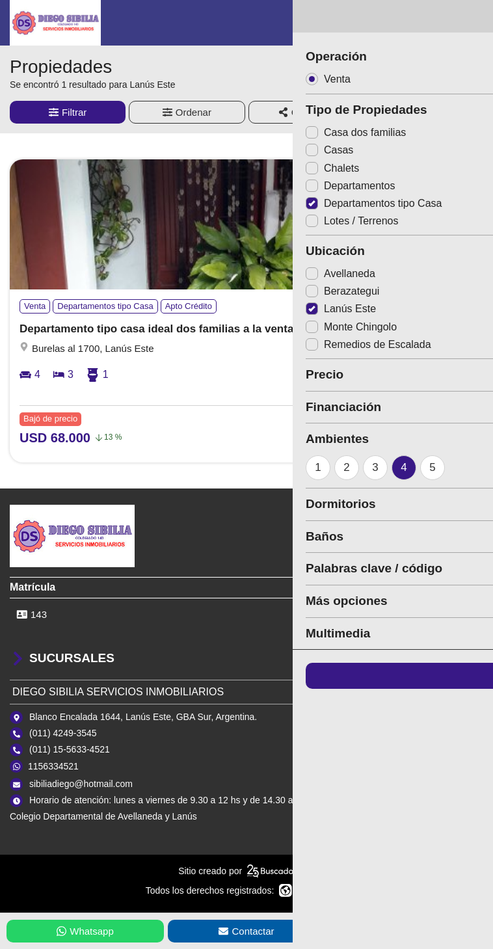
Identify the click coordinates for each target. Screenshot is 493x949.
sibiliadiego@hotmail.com (81, 784)
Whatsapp (85, 931)
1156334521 (53, 766)
